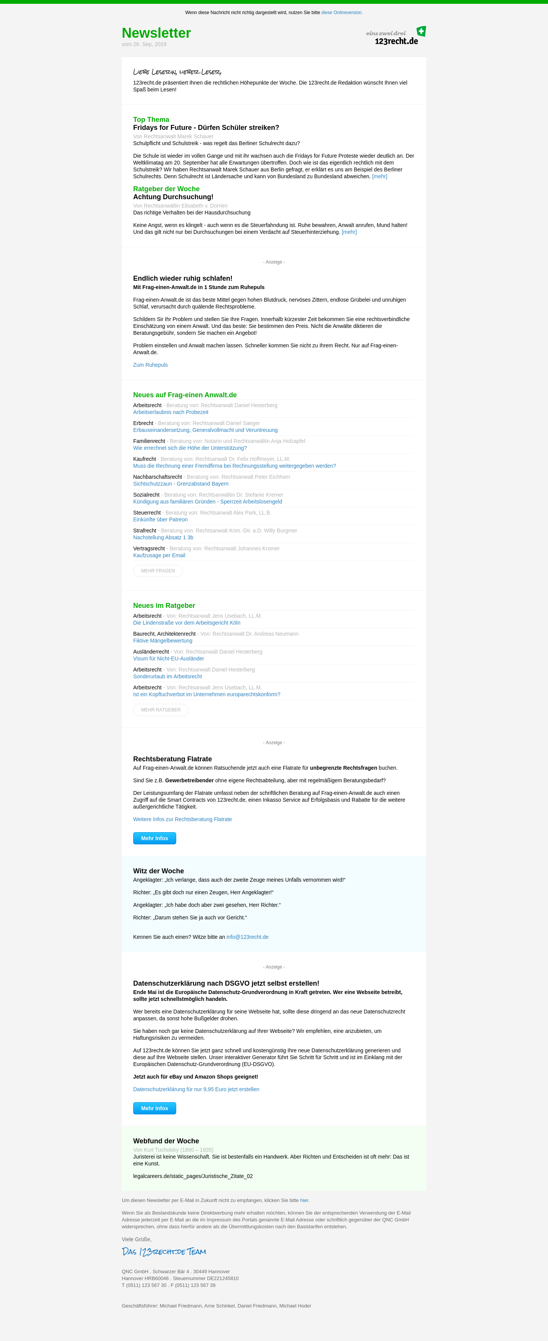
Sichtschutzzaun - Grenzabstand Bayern (181, 484)
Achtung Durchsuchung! (173, 197)
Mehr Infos (154, 838)
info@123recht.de (247, 937)
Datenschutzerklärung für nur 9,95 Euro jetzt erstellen (196, 1089)
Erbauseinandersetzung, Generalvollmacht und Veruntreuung (205, 430)
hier (304, 1200)
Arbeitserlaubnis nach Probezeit (171, 412)
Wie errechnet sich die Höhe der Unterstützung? (190, 448)
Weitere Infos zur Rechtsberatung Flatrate (182, 819)
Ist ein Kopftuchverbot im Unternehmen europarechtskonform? (206, 694)
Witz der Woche (158, 871)
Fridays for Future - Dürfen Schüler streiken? (206, 127)
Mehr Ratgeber (161, 710)
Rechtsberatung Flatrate (172, 759)
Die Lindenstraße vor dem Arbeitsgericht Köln (187, 623)
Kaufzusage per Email (159, 555)
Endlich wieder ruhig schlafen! (183, 278)
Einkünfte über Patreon (160, 519)
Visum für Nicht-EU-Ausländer (168, 658)
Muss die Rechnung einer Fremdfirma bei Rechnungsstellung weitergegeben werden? (234, 466)
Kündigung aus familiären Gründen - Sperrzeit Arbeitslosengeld (207, 502)
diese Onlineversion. (342, 12)
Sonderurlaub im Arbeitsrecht (167, 676)
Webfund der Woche (166, 1141)
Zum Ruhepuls (150, 365)
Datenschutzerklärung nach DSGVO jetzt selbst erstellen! (226, 983)
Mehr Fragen (158, 571)
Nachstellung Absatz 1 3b (163, 537)
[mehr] (379, 176)
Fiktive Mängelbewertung (163, 641)
